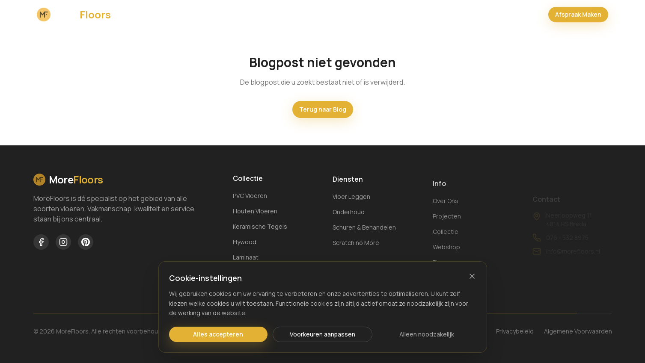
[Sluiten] (472, 276)
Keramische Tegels (260, 228)
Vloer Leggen (351, 202)
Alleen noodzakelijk (426, 334)
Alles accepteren (218, 334)
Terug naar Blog (322, 109)
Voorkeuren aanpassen (322, 334)
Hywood (244, 243)
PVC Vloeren (250, 197)
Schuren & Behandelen (364, 232)
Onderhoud (349, 217)
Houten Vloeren (255, 212)
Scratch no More (356, 248)
